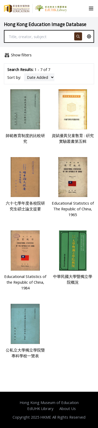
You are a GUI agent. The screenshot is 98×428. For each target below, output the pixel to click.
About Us (67, 408)
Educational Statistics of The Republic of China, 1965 (73, 208)
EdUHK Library (40, 408)
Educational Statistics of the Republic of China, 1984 (25, 282)
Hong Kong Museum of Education (49, 402)
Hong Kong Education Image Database (45, 24)
